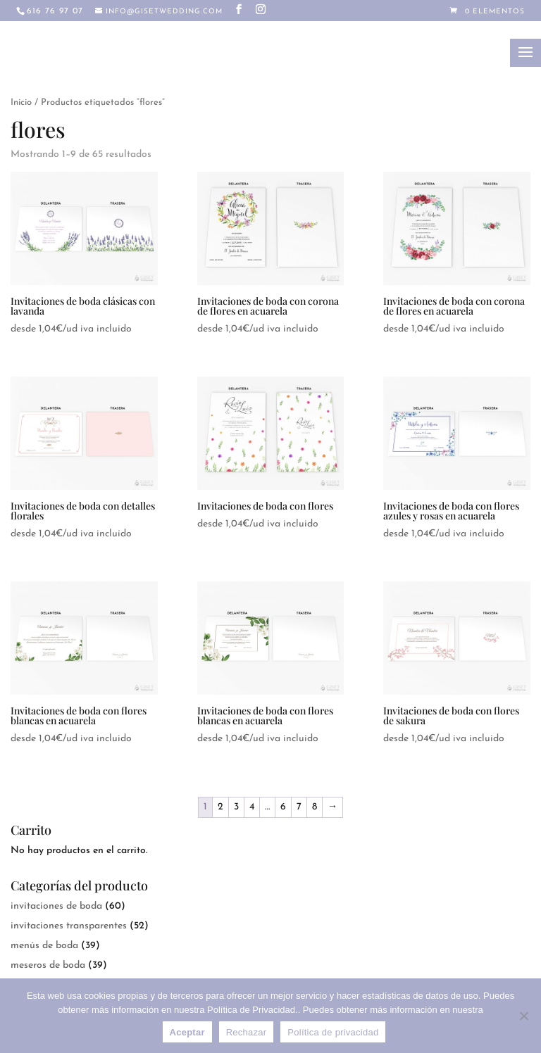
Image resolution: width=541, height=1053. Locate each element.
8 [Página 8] (314, 807)
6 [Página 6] (283, 807)
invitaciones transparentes (69, 926)
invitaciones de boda (56, 906)
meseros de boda (48, 965)
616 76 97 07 (55, 11)
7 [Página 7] (299, 807)
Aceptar (187, 1032)
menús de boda (44, 945)
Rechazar (246, 1032)
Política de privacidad (332, 1032)
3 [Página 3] (236, 807)
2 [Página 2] (220, 807)
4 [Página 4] (251, 807)
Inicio (21, 102)
